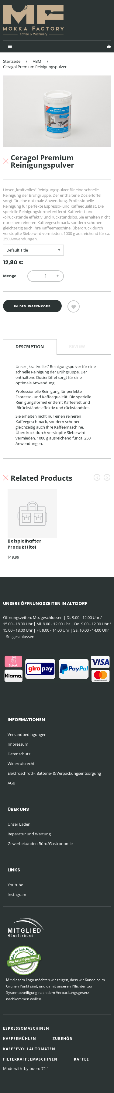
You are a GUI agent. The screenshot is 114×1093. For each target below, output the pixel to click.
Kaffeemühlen (19, 1038)
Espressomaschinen (26, 1028)
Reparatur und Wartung (29, 834)
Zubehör (62, 1038)
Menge (9, 276)
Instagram (17, 894)
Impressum (18, 744)
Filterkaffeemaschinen (30, 1059)
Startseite (11, 61)
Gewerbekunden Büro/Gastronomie (40, 843)
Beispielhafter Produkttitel (24, 544)
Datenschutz (19, 754)
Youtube (15, 884)
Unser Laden (19, 824)
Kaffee (81, 1059)
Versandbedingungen (27, 734)
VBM (37, 61)
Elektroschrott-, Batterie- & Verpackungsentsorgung (54, 773)
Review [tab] (77, 346)
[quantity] (45, 276)
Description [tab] (30, 346)
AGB (11, 783)
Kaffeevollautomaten (29, 1048)
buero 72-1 (39, 1068)
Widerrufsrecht (21, 763)
